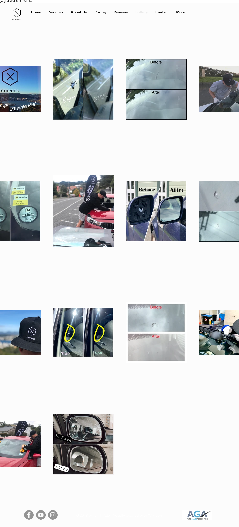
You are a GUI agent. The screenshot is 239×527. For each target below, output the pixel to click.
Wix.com (155, 515)
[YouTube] (41, 515)
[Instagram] (53, 515)
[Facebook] (29, 515)
